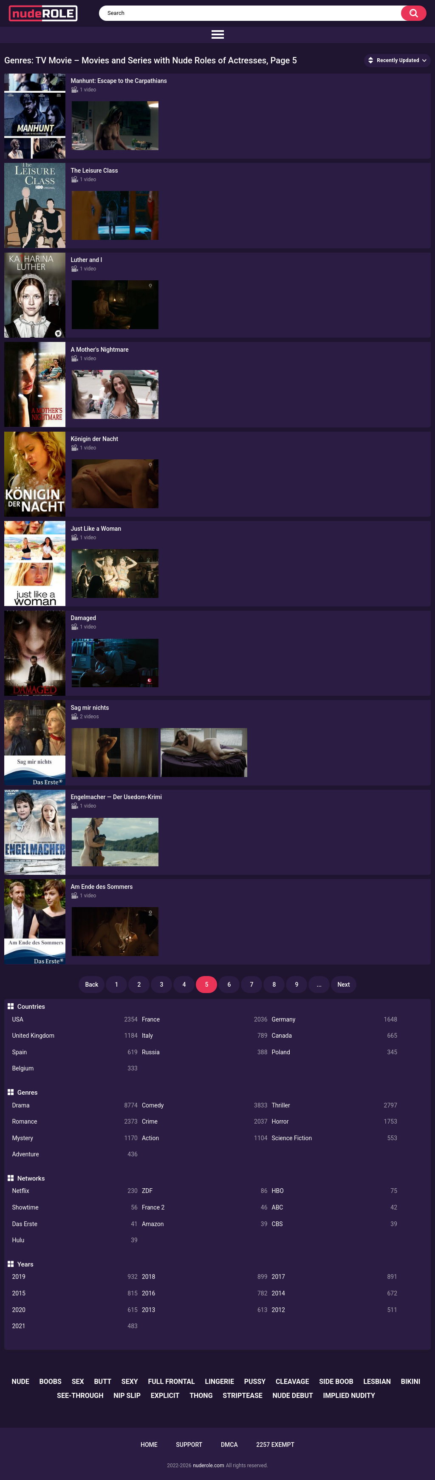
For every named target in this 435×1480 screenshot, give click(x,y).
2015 (75, 1293)
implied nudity (349, 1396)
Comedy (205, 1105)
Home (149, 1444)
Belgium (75, 1068)
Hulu (75, 1240)
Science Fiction (335, 1138)
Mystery (75, 1138)
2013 (205, 1310)
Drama (75, 1105)
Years (25, 1264)
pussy (255, 1382)
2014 (335, 1293)
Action (205, 1138)
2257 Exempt (275, 1444)
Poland (335, 1052)
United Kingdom (75, 1035)
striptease (243, 1396)
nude (20, 1382)
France (205, 1019)
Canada (335, 1035)
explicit (165, 1396)
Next (343, 984)
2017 (335, 1277)
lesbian (377, 1382)
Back (91, 984)
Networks (31, 1178)
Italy (205, 1035)
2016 (205, 1293)
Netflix (75, 1191)
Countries (31, 1006)
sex (78, 1382)
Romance (75, 1121)
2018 (205, 1277)
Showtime (75, 1207)
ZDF (205, 1191)
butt (102, 1382)
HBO (335, 1191)
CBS (335, 1224)
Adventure (75, 1154)
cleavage (292, 1382)
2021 (75, 1326)
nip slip (127, 1396)
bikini (411, 1382)
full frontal (171, 1382)
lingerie (219, 1382)
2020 (75, 1310)
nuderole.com (208, 1466)
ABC (335, 1207)
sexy (129, 1382)
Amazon (205, 1224)
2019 (75, 1277)
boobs (51, 1382)
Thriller (335, 1105)
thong (200, 1396)
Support (189, 1444)
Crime (205, 1121)
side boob (336, 1382)
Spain (75, 1052)
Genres (27, 1092)
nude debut (293, 1396)
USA (75, 1019)
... (319, 984)
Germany (335, 1019)
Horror (335, 1121)
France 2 (205, 1207)
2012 (335, 1310)
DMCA (229, 1444)
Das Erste (75, 1224)
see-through (80, 1396)
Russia (205, 1052)
